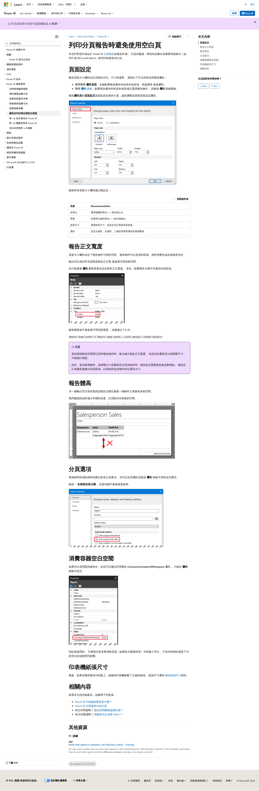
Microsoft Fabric (86, 36)
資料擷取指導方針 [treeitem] (18, 93)
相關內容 (204, 68)
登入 (252, 4)
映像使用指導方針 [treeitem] (18, 103)
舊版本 (147, 780)
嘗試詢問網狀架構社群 (107, 710)
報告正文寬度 (207, 46)
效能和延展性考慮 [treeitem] (18, 98)
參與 (170, 780)
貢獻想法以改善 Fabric (107, 714)
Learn (71, 36)
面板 (86, 88)
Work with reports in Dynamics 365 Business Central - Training (101, 744)
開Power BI (247, 13)
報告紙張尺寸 (173, 675)
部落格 (158, 780)
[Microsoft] (6, 4)
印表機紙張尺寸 (208, 64)
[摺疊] (57, 37)
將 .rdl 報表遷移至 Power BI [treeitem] (23, 118)
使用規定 (217, 780)
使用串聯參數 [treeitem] (16, 108)
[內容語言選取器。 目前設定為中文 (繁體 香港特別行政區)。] (21, 780)
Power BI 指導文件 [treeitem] (16, 49)
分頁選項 (204, 55)
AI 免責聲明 (134, 780)
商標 (228, 780)
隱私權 (180, 780)
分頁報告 (109, 54)
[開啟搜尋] (245, 4)
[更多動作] (187, 36)
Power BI (102, 36)
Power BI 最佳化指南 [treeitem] (19, 59)
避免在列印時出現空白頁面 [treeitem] (23, 113)
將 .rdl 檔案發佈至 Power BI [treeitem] (23, 123)
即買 (234, 13)
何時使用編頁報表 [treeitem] (18, 88)
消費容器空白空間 (209, 59)
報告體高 (204, 51)
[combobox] (32, 43)
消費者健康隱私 (198, 780)
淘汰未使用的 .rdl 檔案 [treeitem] (20, 128)
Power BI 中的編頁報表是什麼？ (93, 701)
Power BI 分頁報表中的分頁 (91, 706)
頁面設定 (204, 42)
